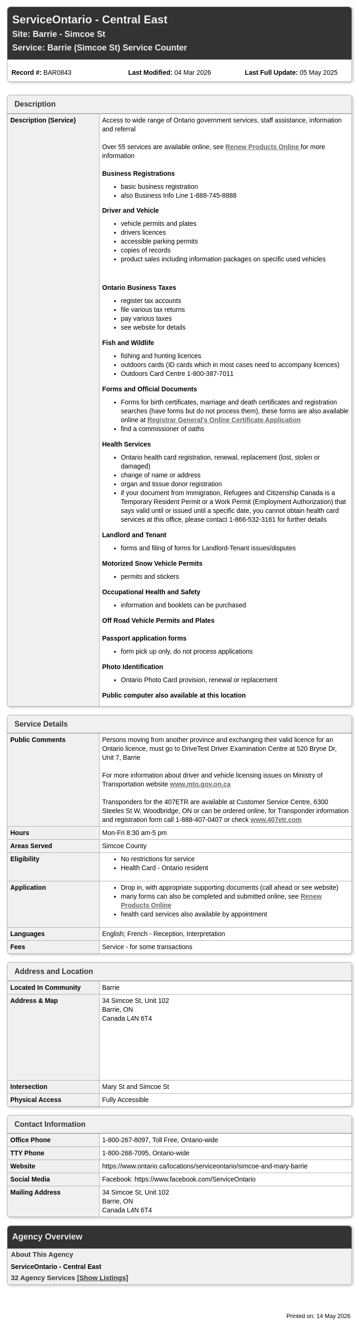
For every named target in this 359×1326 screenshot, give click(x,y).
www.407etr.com (276, 819)
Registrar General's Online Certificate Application (224, 420)
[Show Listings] (102, 1278)
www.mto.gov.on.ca (200, 784)
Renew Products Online (263, 147)
